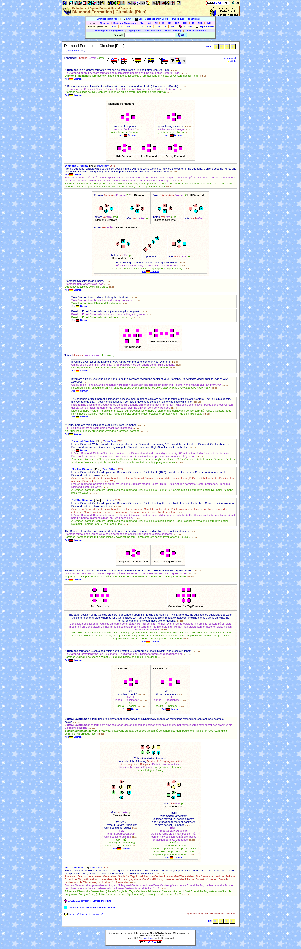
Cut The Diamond (82, 500)
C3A (177, 23)
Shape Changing (173, 30)
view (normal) (230, 58)
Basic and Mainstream (124, 23)
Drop (74, 867)
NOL (200, 23)
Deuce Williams (110, 469)
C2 (169, 23)
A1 (149, 23)
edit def (232, 61)
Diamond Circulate (76, 165)
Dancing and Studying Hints (109, 30)
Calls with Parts (153, 30)
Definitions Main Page (108, 19)
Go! (181, 35)
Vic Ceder (148, 938)
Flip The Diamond (83, 469)
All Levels (104, 23)
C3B (185, 23)
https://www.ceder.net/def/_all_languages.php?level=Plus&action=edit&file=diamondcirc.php (150, 933)
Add (73, 79)
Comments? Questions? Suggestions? (84, 914)
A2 (156, 23)
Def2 (209, 23)
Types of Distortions (195, 30)
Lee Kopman (108, 500)
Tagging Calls (134, 30)
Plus (142, 23)
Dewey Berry (73, 50)
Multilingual (178, 19)
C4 (192, 23)
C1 (162, 23)
